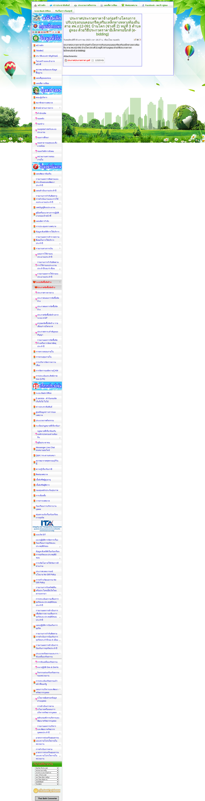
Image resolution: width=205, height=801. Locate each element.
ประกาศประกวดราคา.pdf (78, 60)
